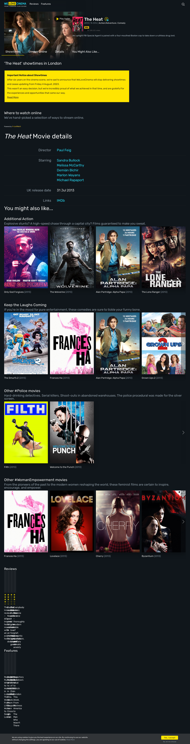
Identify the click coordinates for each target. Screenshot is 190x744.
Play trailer (15, 18)
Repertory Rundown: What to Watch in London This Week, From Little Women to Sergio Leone (22, 649)
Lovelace (55, 555)
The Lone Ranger (151, 291)
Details (59, 51)
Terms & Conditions (74, 695)
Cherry (100, 555)
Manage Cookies (72, 709)
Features (46, 3)
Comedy (121, 23)
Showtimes (12, 51)
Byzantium (148, 555)
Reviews (34, 3)
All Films (30, 695)
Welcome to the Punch (62, 466)
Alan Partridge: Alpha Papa (110, 291)
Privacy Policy (71, 702)
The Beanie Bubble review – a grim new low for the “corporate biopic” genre (107, 603)
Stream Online (37, 51)
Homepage (31, 681)
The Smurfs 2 (11, 377)
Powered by (12, 126)
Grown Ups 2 (149, 377)
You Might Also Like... (85, 51)
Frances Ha (56, 377)
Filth (6, 466)
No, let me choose (169, 741)
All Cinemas (50, 681)
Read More (70, 740)
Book (28, 688)
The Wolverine (57, 291)
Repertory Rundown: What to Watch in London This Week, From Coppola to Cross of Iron (65, 649)
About (67, 681)
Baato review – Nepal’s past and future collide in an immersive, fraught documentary (63, 603)
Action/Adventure (107, 23)
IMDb (61, 200)
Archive (68, 688)
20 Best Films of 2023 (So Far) (105, 646)
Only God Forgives (14, 291)
